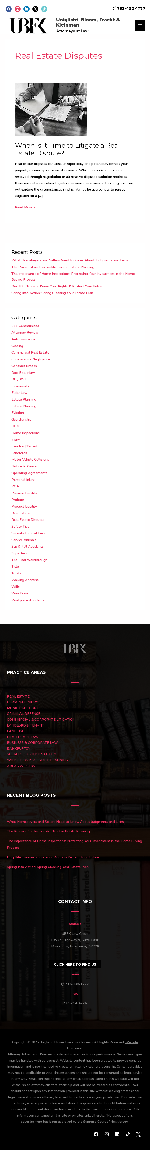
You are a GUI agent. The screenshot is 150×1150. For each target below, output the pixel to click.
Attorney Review (24, 332)
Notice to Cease (24, 466)
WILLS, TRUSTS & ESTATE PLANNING (37, 760)
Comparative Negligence (30, 359)
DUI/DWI (18, 379)
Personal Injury (23, 480)
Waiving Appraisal (25, 580)
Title (15, 567)
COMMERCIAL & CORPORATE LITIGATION (41, 720)
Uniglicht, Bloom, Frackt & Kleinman (92, 22)
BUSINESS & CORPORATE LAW (32, 743)
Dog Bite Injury (23, 372)
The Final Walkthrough (29, 560)
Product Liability (24, 506)
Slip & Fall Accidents (27, 547)
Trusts (16, 573)
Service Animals (23, 540)
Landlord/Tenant (24, 446)
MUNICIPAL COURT (22, 708)
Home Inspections (25, 433)
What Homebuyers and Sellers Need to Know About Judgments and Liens (69, 260)
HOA (15, 426)
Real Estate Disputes (27, 520)
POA (15, 486)
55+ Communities (25, 326)
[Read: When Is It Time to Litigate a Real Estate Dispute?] (51, 109)
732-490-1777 (129, 8)
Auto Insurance (23, 339)
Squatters (19, 553)
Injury (15, 440)
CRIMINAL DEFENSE (23, 714)
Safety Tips (20, 527)
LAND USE (15, 731)
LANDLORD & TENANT (25, 725)
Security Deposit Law (28, 533)
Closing (17, 346)
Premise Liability (24, 493)
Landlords (19, 453)
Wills (15, 587)
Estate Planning (23, 399)
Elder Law (19, 393)
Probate (17, 500)
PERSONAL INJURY (22, 702)
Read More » (25, 207)
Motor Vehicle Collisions (30, 460)
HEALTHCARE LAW (23, 737)
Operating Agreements (29, 473)
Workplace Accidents (28, 600)
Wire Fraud (20, 593)
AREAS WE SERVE (22, 766)
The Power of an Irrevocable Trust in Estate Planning (52, 267)
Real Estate (20, 513)
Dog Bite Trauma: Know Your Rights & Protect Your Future (57, 286)
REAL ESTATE (18, 696)
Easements (20, 386)
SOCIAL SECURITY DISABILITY (31, 754)
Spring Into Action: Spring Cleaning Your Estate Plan (52, 293)
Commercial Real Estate (30, 352)
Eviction (17, 413)
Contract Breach (24, 366)
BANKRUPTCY (18, 749)
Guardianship (21, 420)
